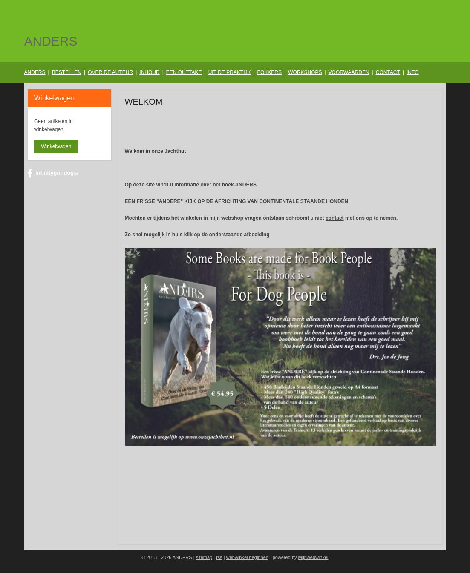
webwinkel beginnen (247, 557)
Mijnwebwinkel (313, 557)
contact (335, 218)
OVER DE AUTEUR (110, 72)
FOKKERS (269, 72)
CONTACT (388, 72)
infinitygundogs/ (52, 173)
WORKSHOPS (305, 72)
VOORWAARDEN (349, 72)
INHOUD (149, 72)
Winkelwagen (56, 146)
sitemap (204, 557)
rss (219, 557)
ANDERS (35, 72)
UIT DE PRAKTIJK (229, 72)
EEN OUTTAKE (184, 72)
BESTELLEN (66, 72)
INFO (413, 72)
